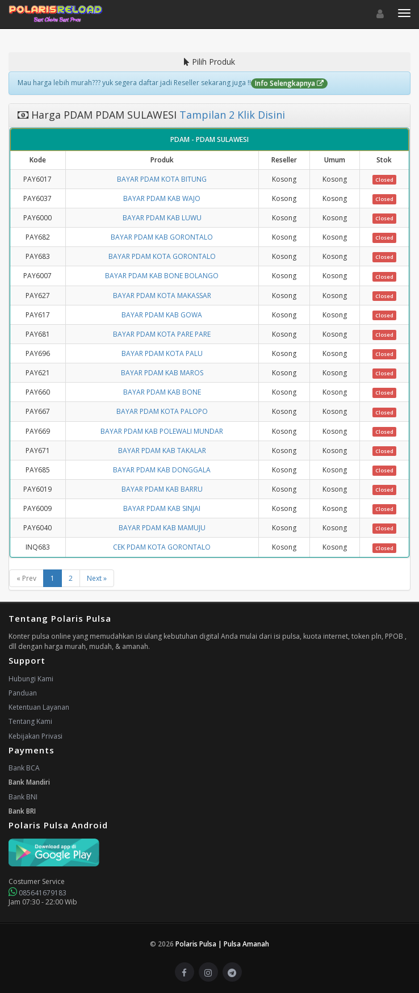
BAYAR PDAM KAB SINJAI (161, 508)
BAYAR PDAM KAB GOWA (161, 315)
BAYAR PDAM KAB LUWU (162, 218)
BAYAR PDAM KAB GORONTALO (162, 237)
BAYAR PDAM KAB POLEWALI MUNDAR (161, 431)
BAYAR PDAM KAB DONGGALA (162, 470)
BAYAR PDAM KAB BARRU (162, 489)
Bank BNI (23, 797)
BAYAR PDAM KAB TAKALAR (162, 450)
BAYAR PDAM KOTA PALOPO (162, 411)
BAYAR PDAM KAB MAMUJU (162, 528)
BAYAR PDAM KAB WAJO (161, 198)
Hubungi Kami (31, 679)
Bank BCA (24, 768)
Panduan (23, 693)
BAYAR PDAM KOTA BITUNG (162, 179)
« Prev (26, 578)
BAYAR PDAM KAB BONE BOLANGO (162, 275)
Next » (97, 578)
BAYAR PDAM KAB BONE (162, 392)
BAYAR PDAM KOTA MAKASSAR (162, 295)
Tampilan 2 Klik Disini (231, 114)
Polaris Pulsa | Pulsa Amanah (222, 944)
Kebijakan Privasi (35, 736)
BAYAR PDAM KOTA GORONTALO (162, 256)
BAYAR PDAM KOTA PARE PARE (162, 334)
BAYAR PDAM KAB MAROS (162, 373)
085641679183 (37, 893)
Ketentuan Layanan (39, 707)
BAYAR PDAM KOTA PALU (162, 353)
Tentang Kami (30, 721)
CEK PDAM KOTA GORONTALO (162, 547)
